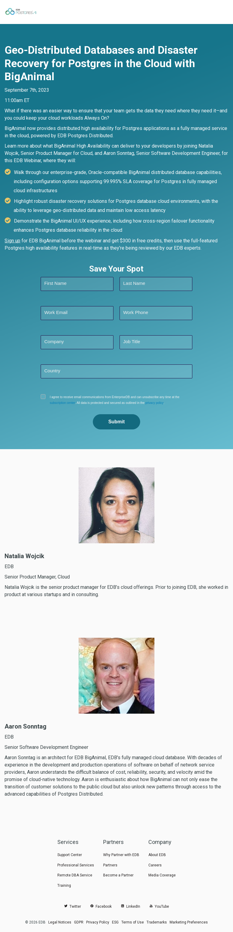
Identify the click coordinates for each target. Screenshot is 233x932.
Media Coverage (162, 875)
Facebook (101, 906)
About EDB (157, 855)
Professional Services (75, 865)
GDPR (78, 922)
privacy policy (154, 403)
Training (64, 885)
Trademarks (157, 922)
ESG (115, 922)
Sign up (12, 241)
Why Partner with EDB (121, 855)
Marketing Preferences (189, 922)
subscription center (62, 403)
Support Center (69, 855)
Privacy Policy (97, 922)
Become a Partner (118, 875)
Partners (110, 865)
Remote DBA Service (74, 875)
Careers (155, 865)
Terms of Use (132, 922)
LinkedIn (130, 906)
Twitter (72, 906)
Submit (116, 421)
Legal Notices (59, 922)
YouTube (159, 906)
